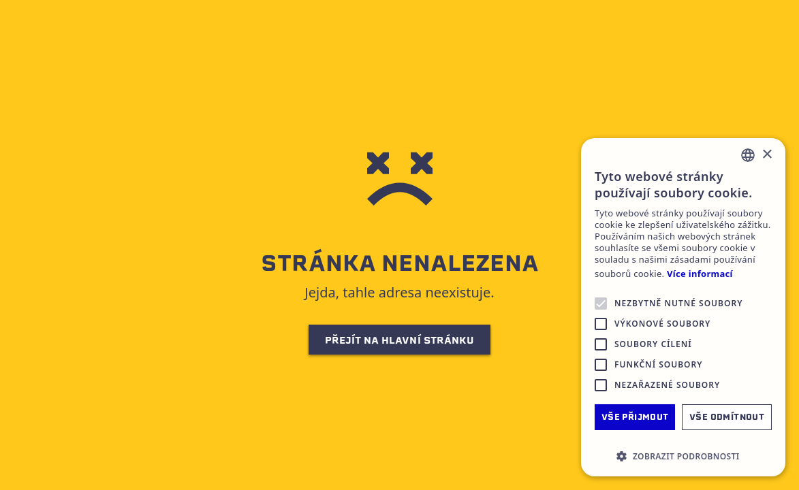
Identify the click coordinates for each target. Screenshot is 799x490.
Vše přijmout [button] (635, 417)
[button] (683, 456)
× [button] (767, 155)
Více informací (700, 274)
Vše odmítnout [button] (726, 417)
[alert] (683, 307)
